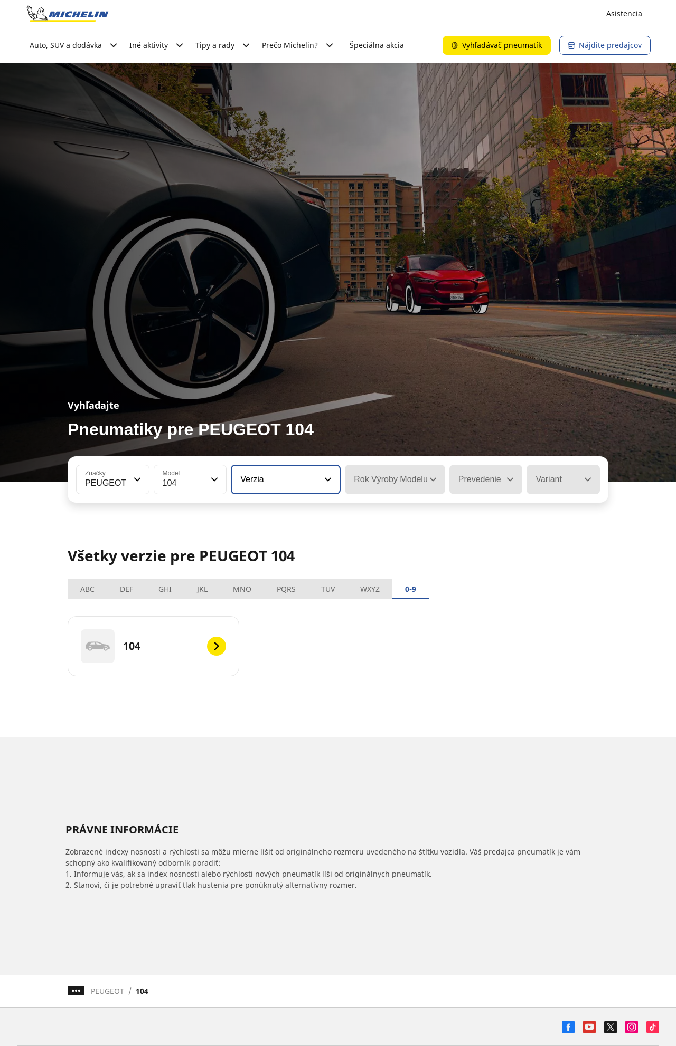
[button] (136, 479)
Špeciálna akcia (377, 45)
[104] (153, 646)
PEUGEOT (107, 991)
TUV (328, 589)
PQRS (286, 589)
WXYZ (370, 589)
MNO (242, 589)
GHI (165, 589)
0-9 (410, 589)
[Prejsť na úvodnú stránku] (67, 13)
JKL (202, 589)
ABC (87, 589)
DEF (126, 589)
